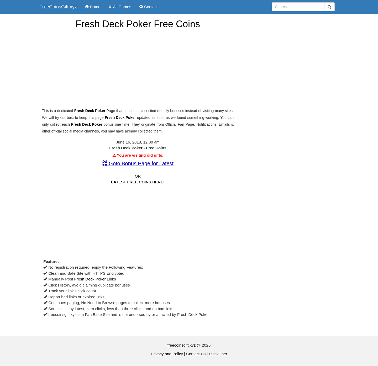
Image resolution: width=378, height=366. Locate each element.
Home (92, 6)
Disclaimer (218, 354)
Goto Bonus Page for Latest (138, 163)
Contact (148, 6)
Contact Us (196, 354)
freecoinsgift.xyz (181, 345)
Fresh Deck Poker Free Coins (138, 24)
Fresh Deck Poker (89, 111)
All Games (119, 6)
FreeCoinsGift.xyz (58, 6)
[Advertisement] (137, 68)
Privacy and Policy (167, 354)
